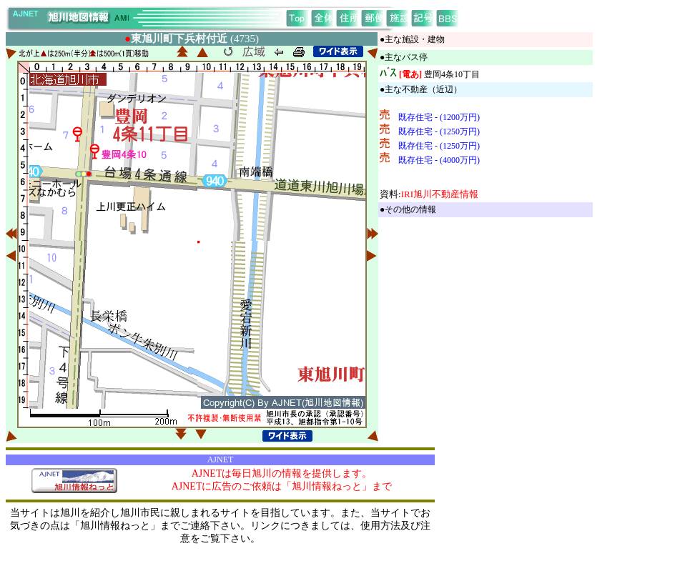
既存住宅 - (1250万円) (439, 131)
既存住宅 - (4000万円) (439, 160)
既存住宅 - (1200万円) (439, 117)
